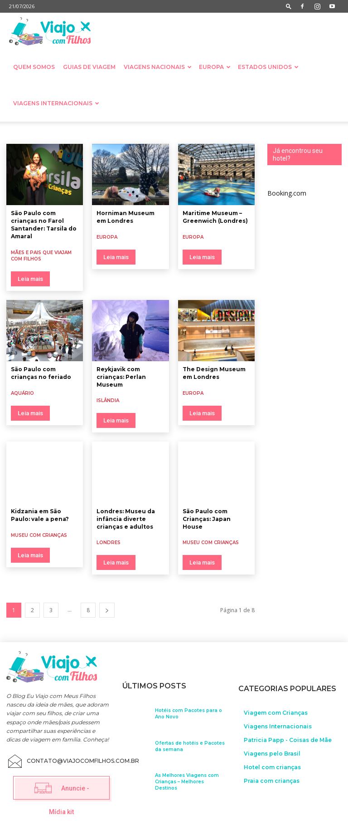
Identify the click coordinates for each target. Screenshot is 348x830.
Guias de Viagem (89, 67)
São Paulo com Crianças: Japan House (207, 519)
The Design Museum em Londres (214, 373)
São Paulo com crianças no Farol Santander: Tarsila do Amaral (44, 224)
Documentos (280, 132)
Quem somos (34, 67)
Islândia (108, 400)
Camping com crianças (60, 132)
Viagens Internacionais (56, 103)
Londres (109, 542)
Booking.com (286, 193)
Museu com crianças (39, 535)
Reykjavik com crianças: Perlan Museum (121, 377)
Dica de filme (197, 132)
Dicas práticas (239, 132)
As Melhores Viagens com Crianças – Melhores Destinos (187, 780)
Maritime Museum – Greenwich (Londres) (215, 217)
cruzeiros (108, 132)
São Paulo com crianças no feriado (41, 373)
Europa (215, 67)
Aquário (13, 132)
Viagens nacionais (158, 67)
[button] (288, 6)
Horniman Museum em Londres (126, 217)
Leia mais (30, 278)
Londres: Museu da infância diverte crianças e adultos (126, 519)
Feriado (315, 132)
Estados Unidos (268, 67)
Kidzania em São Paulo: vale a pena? (40, 515)
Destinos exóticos (150, 132)
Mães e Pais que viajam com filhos (41, 256)
